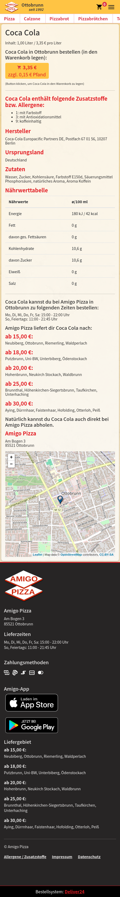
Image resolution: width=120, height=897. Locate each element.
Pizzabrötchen (93, 18)
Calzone (32, 18)
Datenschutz (89, 856)
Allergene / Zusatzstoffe (25, 856)
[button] (110, 6)
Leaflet (37, 554)
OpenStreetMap (71, 554)
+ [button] (11, 457)
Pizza (9, 18)
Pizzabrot (59, 18)
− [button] (11, 464)
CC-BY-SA (106, 554)
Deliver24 (74, 891)
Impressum (62, 856)
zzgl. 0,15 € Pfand (27, 71)
